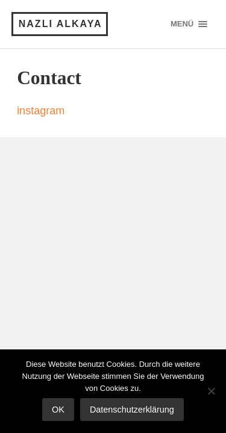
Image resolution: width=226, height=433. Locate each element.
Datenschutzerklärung (132, 409)
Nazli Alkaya (60, 24)
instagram (40, 111)
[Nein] (211, 391)
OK (58, 409)
